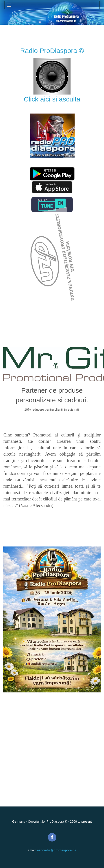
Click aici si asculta (52, 99)
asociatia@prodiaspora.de (56, 850)
